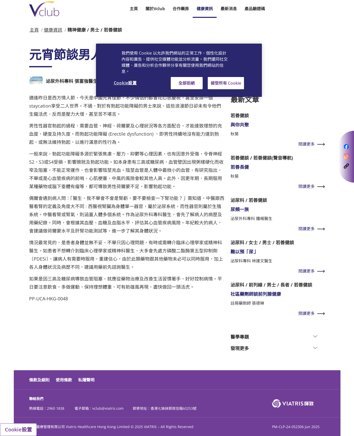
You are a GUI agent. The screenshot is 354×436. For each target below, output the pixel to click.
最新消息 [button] (229, 8)
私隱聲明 (86, 380)
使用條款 (64, 380)
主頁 (34, 30)
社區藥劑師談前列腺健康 (255, 294)
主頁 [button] (134, 8)
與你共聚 (239, 125)
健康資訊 (53, 30)
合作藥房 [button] (181, 8)
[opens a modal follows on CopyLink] (346, 165)
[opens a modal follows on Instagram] (346, 156)
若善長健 (239, 167)
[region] (179, 70)
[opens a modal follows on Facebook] (346, 146)
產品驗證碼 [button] (255, 8)
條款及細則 (39, 380)
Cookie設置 (18, 429)
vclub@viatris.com (108, 408)
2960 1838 (55, 408)
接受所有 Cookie (226, 83)
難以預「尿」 (244, 252)
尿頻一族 (239, 209)
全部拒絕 (186, 83)
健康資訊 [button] (205, 8)
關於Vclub (155, 8)
